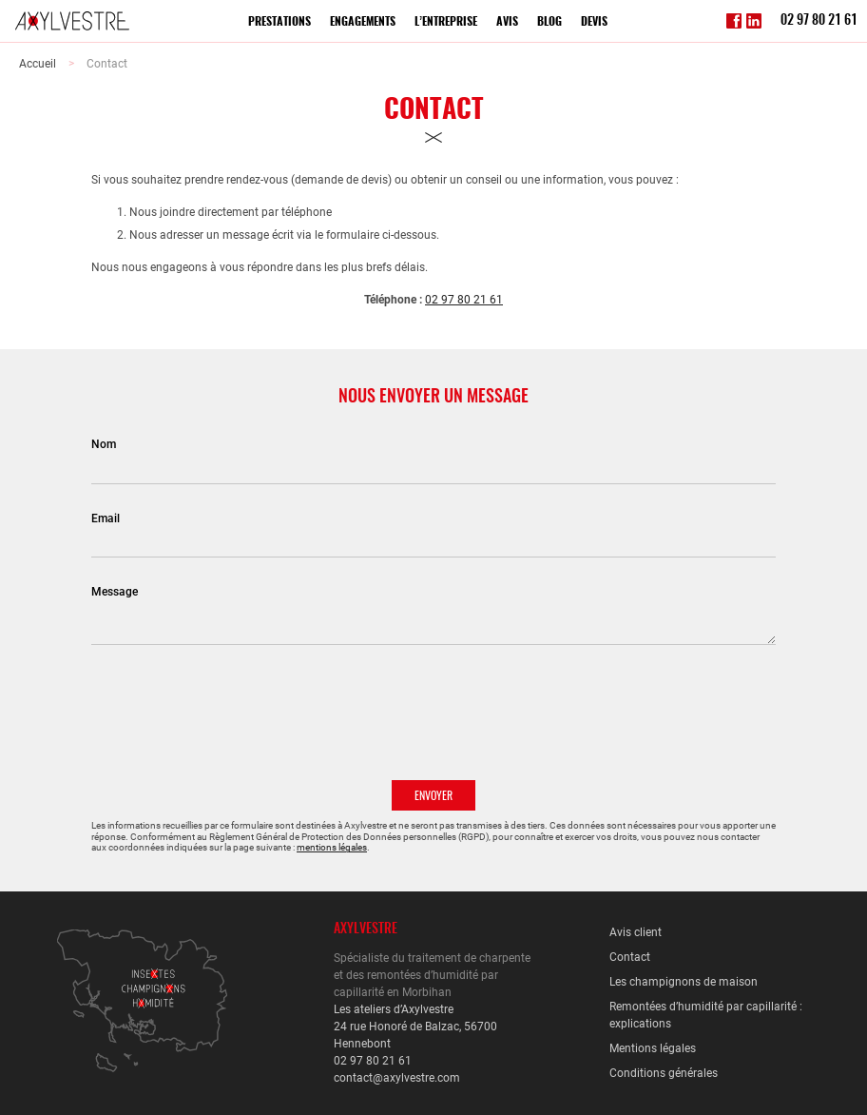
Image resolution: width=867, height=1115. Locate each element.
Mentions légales (652, 1048)
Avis (507, 22)
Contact (107, 63)
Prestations (279, 22)
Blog (549, 22)
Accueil (37, 63)
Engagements (362, 22)
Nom (103, 444)
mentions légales (332, 847)
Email (105, 518)
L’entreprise (445, 22)
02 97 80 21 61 (818, 21)
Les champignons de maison (683, 981)
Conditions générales (663, 1073)
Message (114, 591)
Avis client (635, 932)
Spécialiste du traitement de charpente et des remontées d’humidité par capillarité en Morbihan (432, 975)
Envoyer (433, 796)
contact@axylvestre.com (397, 1078)
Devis (594, 22)
